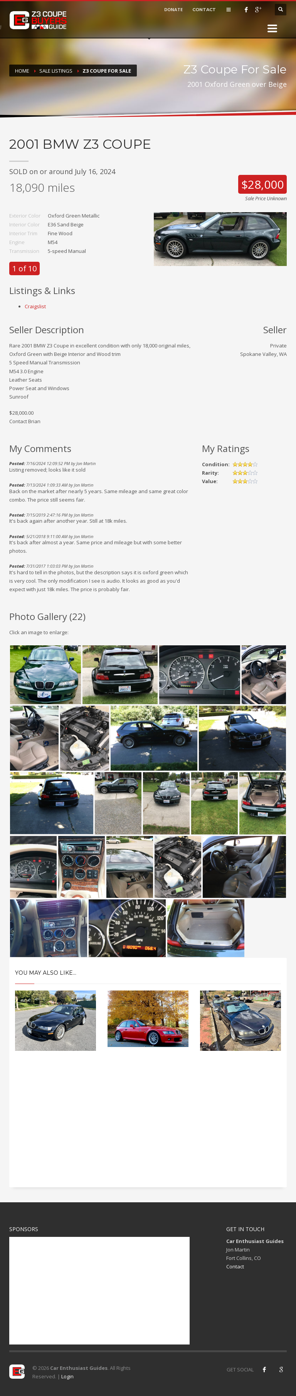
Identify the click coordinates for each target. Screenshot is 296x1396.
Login (67, 1376)
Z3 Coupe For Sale (106, 70)
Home (22, 70)
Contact (235, 1266)
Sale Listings (55, 70)
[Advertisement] (148, 1126)
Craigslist (35, 306)
